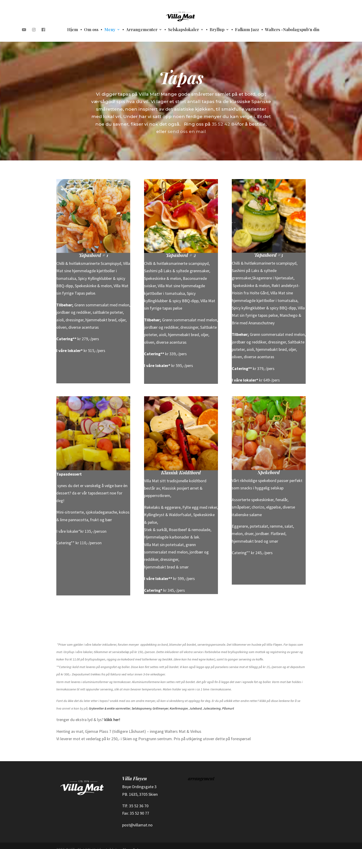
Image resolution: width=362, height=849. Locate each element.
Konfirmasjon (179, 700)
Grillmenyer (160, 700)
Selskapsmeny (141, 700)
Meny (109, 30)
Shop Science (135, 841)
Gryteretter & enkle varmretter (109, 700)
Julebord (195, 700)
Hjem (72, 30)
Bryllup (217, 30)
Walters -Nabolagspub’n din (292, 30)
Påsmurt (228, 700)
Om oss (91, 30)
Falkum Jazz (247, 30)
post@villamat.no (137, 817)
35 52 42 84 (223, 115)
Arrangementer (141, 30)
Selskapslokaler (183, 30)
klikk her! (112, 711)
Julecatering (212, 700)
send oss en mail (186, 122)
